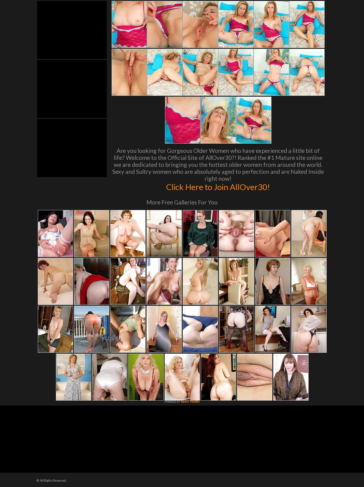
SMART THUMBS (190, 402)
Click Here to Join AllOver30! (218, 187)
